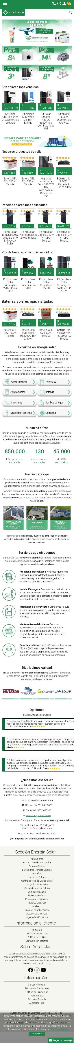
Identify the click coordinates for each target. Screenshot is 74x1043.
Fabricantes (37, 995)
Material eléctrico (37, 895)
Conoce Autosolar (37, 984)
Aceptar (37, 1033)
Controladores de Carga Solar (37, 880)
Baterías (36, 873)
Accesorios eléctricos (36, 913)
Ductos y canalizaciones (37, 910)
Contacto (54, 3)
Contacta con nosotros (36, 940)
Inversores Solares (37, 877)
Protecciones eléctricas (37, 899)
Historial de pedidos (37, 933)
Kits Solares (37, 859)
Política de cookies (37, 937)
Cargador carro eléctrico (37, 888)
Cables (37, 906)
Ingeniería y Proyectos (37, 917)
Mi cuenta (64, 3)
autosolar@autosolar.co (38, 815)
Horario (59, 3)
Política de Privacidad (37, 992)
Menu (5, 5)
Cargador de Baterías (37, 884)
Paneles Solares (37, 866)
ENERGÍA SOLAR (13, 12)
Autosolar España (37, 999)
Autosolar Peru (37, 1003)
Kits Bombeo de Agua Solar (37, 862)
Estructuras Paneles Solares (37, 869)
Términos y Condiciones (37, 988)
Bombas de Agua (37, 891)
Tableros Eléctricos (37, 902)
